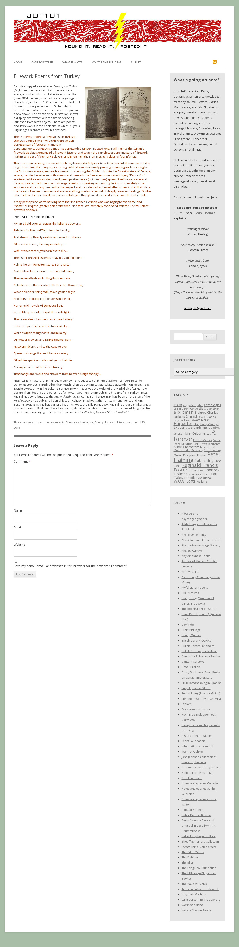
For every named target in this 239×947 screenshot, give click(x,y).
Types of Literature (117, 422)
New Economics (192, 778)
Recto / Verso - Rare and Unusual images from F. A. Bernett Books (199, 825)
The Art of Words (193, 852)
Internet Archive (192, 752)
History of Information (196, 736)
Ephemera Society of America (201, 699)
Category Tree (42, 62)
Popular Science (192, 810)
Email (17, 527)
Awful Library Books (195, 588)
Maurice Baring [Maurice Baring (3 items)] (191, 444)
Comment (22, 461)
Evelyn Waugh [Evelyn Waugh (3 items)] (209, 424)
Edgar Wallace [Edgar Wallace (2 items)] (182, 420)
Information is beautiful (197, 746)
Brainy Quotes (191, 635)
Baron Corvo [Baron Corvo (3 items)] (190, 409)
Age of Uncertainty (194, 535)
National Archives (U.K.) (197, 773)
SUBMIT (179, 213)
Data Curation (191, 667)
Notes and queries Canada (200, 783)
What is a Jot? (72, 62)
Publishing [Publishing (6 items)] (204, 460)
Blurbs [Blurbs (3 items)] (202, 413)
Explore (187, 704)
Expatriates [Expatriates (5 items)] (183, 427)
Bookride (188, 625)
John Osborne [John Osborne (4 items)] (195, 433)
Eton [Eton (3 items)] (196, 424)
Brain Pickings (191, 630)
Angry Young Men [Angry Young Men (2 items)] (193, 405)
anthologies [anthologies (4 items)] (212, 405)
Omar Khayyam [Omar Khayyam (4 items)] (185, 455)
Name (18, 510)
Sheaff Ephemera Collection (200, 841)
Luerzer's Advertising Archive (201, 767)
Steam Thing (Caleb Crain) (199, 847)
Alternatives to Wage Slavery (201, 545)
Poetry (99, 422)
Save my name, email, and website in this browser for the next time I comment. (70, 566)
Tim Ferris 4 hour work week (200, 889)
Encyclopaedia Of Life (196, 688)
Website (19, 544)
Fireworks (72, 422)
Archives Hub (190, 572)
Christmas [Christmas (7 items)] (196, 416)
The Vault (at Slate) (194, 884)
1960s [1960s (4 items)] (178, 405)
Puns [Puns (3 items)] (218, 461)
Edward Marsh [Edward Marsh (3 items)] (200, 420)
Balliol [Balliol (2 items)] (177, 408)
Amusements (56, 422)
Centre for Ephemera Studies (201, 656)
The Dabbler (190, 857)
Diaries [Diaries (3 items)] (211, 417)
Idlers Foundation (193, 741)
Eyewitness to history (196, 709)
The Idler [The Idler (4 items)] (190, 477)
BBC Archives (190, 593)
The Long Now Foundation (199, 868)
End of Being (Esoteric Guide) (201, 693)
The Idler (187, 863)
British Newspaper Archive (199, 651)
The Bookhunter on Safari (199, 609)
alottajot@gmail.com (197, 308)
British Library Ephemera (198, 646)
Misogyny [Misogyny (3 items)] (197, 450)
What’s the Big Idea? (106, 62)
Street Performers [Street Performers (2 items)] (199, 474)
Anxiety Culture (192, 551)
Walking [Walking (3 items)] (201, 482)
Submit (136, 62)
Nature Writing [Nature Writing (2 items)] (212, 450)
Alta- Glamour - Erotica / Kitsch (202, 540)
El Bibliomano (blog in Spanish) (202, 683)
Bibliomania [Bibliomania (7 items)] (185, 412)
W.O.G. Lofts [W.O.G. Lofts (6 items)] (185, 481)
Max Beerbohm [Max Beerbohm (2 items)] (211, 443)
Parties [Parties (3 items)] (201, 455)
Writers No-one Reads (196, 910)
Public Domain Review (196, 815)
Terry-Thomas (204, 213)
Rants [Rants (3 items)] (177, 466)
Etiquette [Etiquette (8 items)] (183, 423)
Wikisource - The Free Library (201, 900)
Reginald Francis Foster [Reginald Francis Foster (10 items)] (196, 467)
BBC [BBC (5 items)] (202, 408)
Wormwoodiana (192, 905)
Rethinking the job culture (199, 836)
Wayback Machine (194, 894)
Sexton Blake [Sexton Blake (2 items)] (196, 470)
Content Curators (193, 662)
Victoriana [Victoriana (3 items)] (204, 478)
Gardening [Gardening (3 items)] (200, 428)
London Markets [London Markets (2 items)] (202, 440)
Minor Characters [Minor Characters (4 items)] (186, 447)
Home (18, 62)
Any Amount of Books (196, 556)
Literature (86, 422)
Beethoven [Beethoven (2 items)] (213, 408)
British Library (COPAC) (196, 640)
